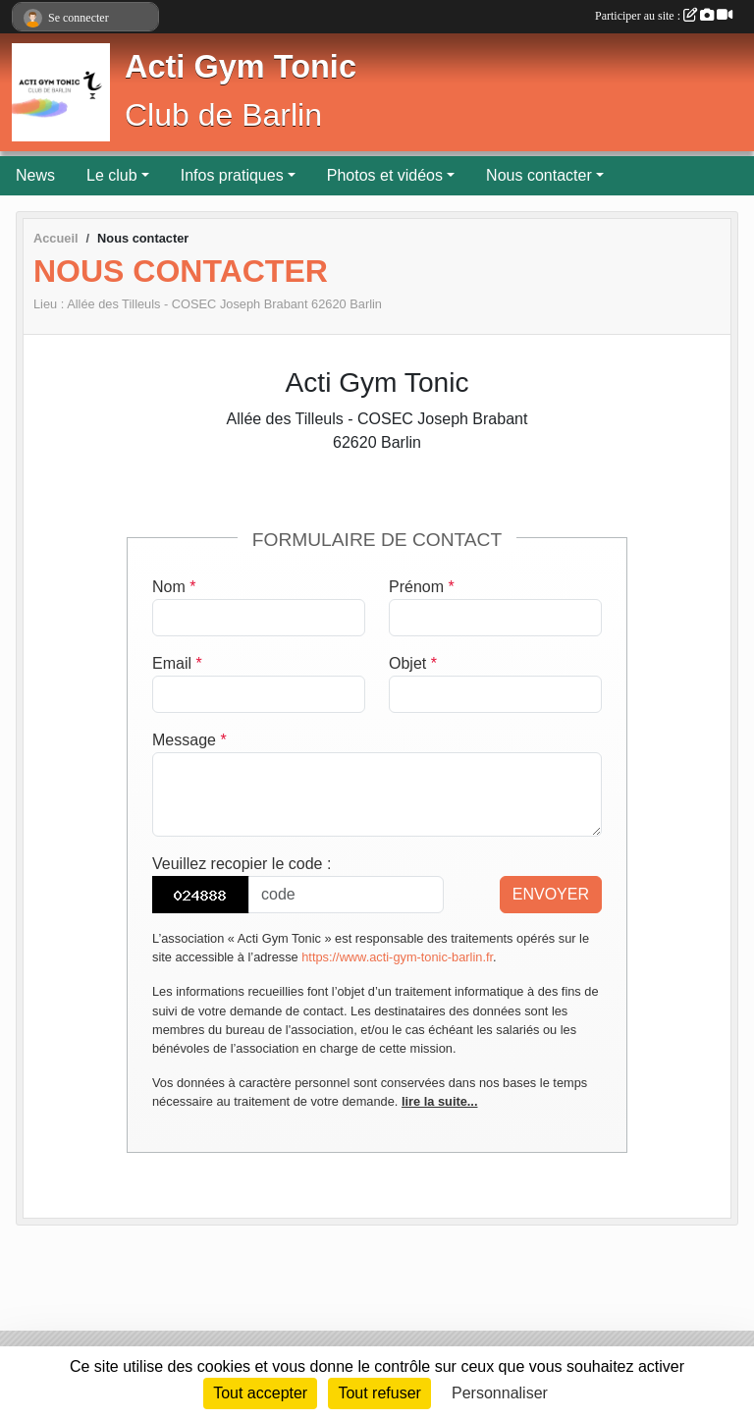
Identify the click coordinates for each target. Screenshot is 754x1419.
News (35, 175)
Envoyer (550, 894)
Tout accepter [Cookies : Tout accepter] (260, 1393)
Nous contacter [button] (539, 175)
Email (177, 663)
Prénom (422, 586)
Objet (413, 663)
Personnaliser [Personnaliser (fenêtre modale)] (500, 1393)
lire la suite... (440, 1101)
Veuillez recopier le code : (241, 863)
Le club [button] (111, 175)
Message (189, 740)
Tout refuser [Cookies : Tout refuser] (379, 1393)
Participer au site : (663, 16)
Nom (173, 586)
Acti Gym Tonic (240, 66)
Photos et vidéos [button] (385, 175)
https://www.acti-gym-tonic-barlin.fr (397, 957)
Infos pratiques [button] (232, 175)
